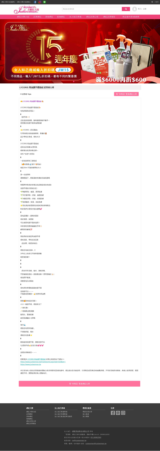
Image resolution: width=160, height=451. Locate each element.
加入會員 (86, 414)
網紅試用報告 (109, 17)
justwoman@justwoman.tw (96, 444)
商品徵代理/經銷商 (131, 17)
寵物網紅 (61, 17)
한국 (156, 2)
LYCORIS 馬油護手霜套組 (36, 359)
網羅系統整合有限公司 (80, 431)
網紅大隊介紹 (23, 17)
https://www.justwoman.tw (30, 364)
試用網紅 (37, 17)
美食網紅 (49, 17)
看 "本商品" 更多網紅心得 (126, 94)
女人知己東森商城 (61, 412)
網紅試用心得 (92, 17)
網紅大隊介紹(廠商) (8, 2)
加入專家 (86, 416)
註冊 (144, 9)
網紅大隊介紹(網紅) (24, 2)
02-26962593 (96, 438)
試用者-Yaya (26, 94)
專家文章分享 (87, 412)
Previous (2, 51)
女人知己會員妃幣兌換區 (63, 416)
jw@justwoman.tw (79, 441)
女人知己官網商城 (61, 414)
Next (157, 51)
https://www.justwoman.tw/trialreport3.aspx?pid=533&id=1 (43, 362)
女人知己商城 (75, 17)
